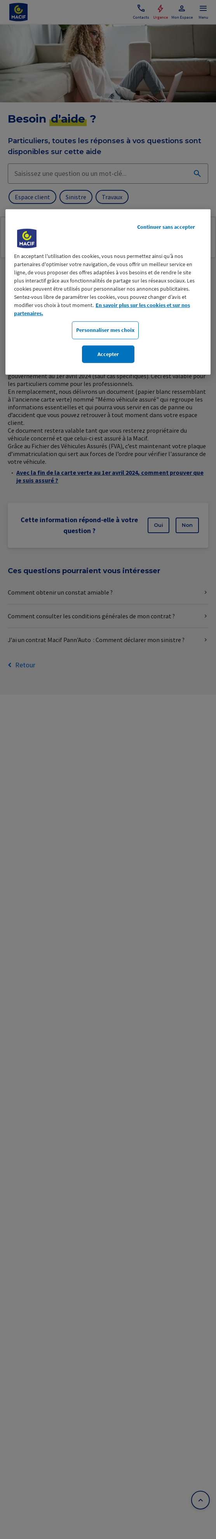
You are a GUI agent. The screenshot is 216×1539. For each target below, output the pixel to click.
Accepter (108, 354)
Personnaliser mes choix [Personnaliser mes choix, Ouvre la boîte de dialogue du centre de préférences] (105, 329)
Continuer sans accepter (166, 226)
